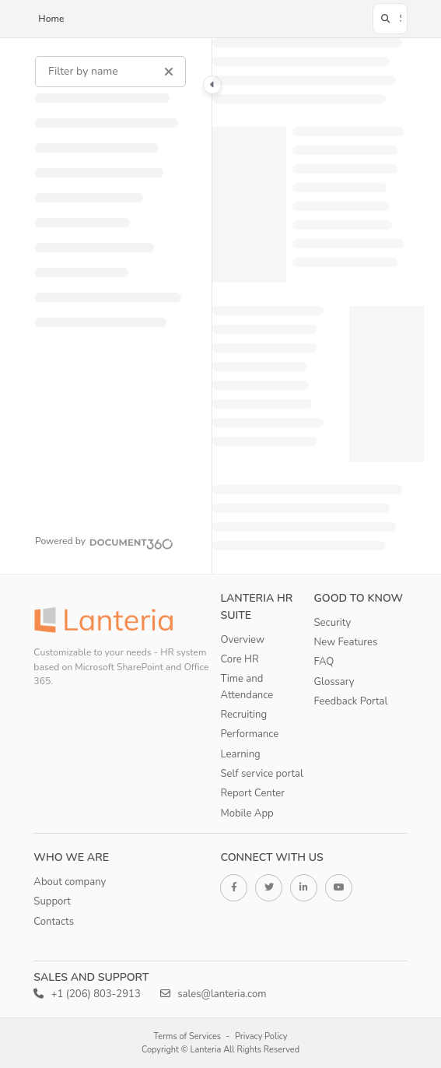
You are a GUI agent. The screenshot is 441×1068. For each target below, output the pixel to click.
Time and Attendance (246, 686)
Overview (242, 640)
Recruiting (243, 715)
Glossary (334, 682)
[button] (390, 18)
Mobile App (246, 813)
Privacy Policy (261, 1036)
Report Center (252, 793)
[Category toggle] (212, 85)
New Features (346, 642)
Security (333, 623)
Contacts (53, 922)
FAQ (324, 662)
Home (51, 18)
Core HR (239, 659)
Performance (249, 734)
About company (69, 882)
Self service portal (261, 774)
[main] (318, 306)
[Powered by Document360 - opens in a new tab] (104, 542)
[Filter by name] (110, 71)
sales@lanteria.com (213, 994)
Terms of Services (188, 1036)
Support (52, 901)
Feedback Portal (351, 701)
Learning (240, 754)
